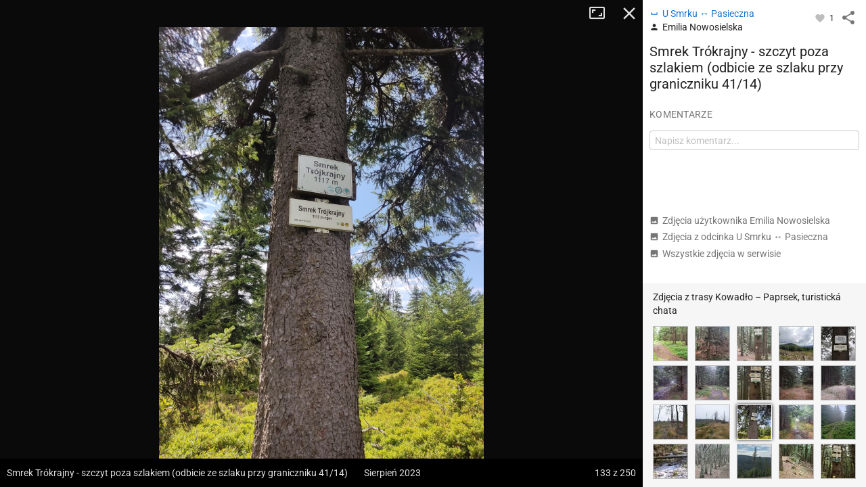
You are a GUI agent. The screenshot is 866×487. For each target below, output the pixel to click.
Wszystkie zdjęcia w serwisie (715, 253)
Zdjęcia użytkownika (740, 220)
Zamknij (629, 13)
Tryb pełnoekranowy (602, 13)
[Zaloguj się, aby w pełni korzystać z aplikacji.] (821, 17)
